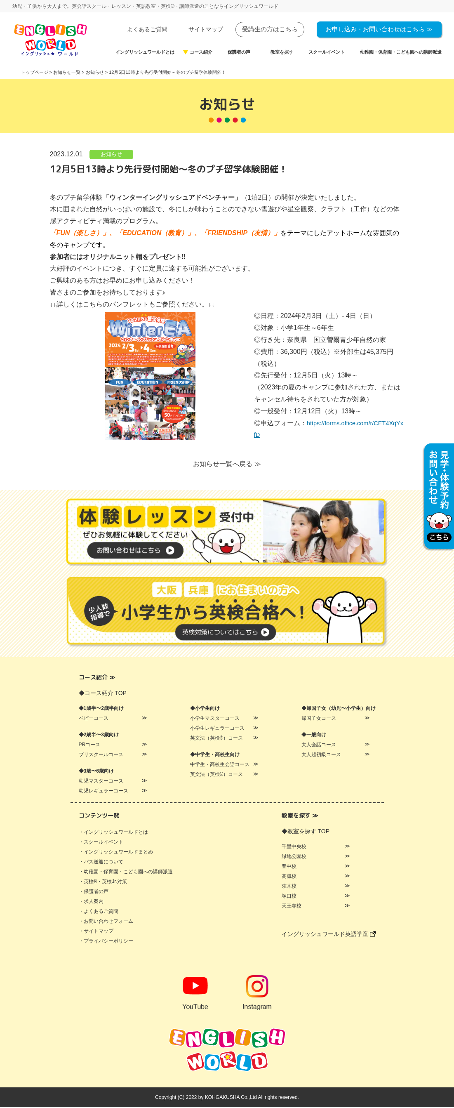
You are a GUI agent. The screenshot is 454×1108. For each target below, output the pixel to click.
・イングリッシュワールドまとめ (116, 853)
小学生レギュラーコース (217, 729)
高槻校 (289, 877)
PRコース (90, 745)
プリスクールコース (101, 755)
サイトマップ (205, 29)
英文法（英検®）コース (216, 739)
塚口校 (289, 897)
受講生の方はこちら (270, 29)
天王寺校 (291, 907)
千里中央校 (294, 847)
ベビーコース (93, 719)
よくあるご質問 (147, 29)
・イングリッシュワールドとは (113, 833)
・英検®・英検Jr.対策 (103, 882)
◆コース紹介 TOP (103, 694)
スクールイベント (326, 52)
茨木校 (289, 887)
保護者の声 (239, 52)
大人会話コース (318, 745)
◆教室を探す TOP (305, 832)
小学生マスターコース (215, 719)
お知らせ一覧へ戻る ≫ (227, 464)
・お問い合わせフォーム (106, 922)
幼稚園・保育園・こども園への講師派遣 (401, 52)
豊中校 (289, 867)
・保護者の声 (93, 892)
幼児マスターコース (101, 782)
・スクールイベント (101, 843)
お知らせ (111, 154)
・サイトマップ (96, 932)
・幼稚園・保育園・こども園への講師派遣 (126, 872)
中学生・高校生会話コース (219, 765)
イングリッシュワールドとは (144, 52)
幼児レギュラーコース (103, 791)
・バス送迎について (101, 862)
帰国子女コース (318, 719)
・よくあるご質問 (98, 912)
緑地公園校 (294, 857)
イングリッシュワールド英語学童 (329, 934)
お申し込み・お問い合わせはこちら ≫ (379, 29)
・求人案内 (91, 902)
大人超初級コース (321, 755)
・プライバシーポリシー (106, 942)
